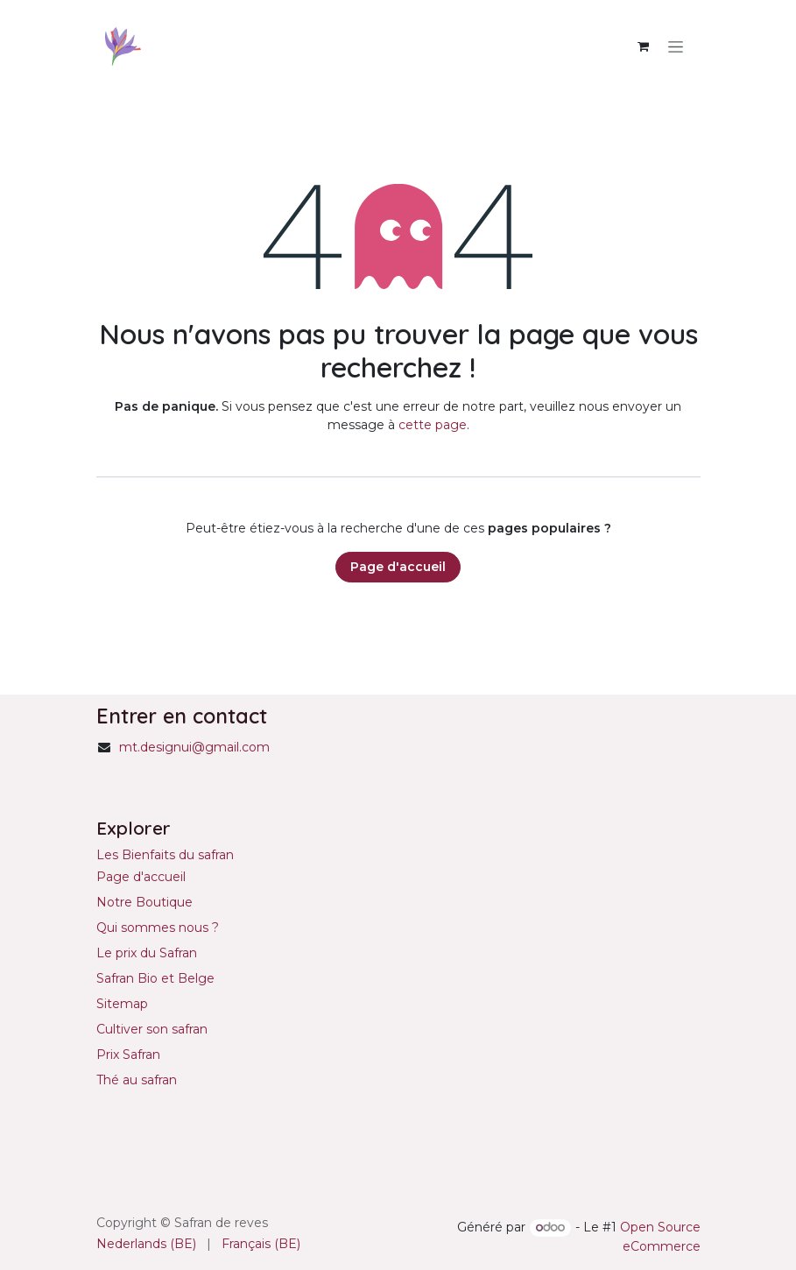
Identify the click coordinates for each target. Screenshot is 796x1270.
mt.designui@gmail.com (194, 747)
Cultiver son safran (152, 1029)
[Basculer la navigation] (675, 46)
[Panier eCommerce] (643, 46)
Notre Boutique (144, 902)
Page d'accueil (398, 567)
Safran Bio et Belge (155, 978)
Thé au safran (136, 1080)
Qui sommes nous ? (157, 927)
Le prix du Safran (146, 953)
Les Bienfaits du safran (165, 855)
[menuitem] (146, 1244)
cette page (432, 425)
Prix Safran (130, 1054)
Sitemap (122, 1004)
